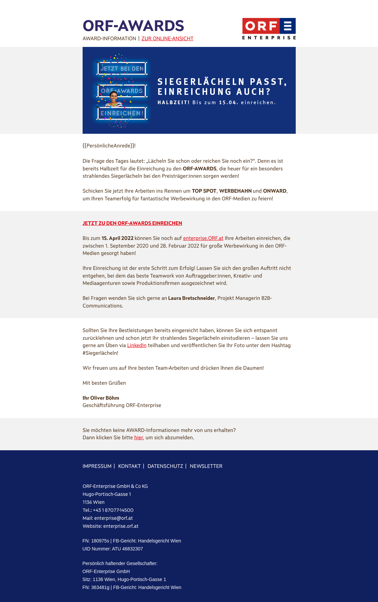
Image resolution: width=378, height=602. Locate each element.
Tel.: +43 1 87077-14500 (108, 510)
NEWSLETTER (206, 466)
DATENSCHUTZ (165, 466)
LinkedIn (137, 345)
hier (138, 437)
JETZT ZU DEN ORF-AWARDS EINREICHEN (132, 223)
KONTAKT (129, 466)
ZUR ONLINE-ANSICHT (167, 38)
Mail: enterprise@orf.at (108, 518)
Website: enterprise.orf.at (111, 526)
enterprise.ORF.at (203, 238)
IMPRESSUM (97, 466)
